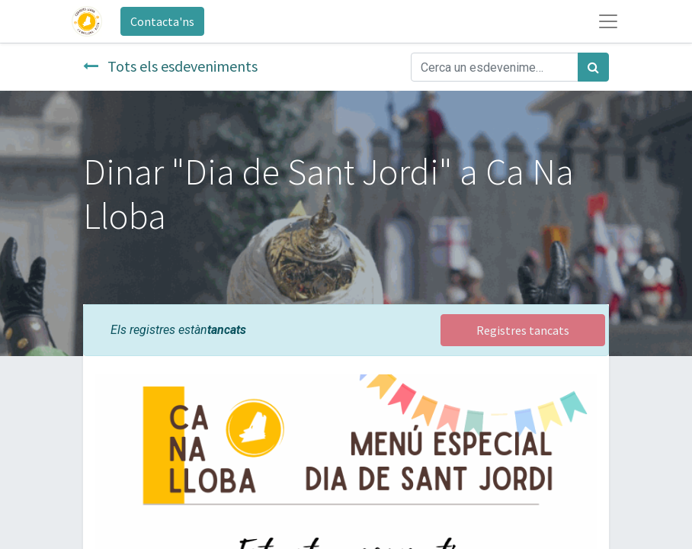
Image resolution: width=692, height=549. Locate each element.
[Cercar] (593, 67)
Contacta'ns (162, 21)
